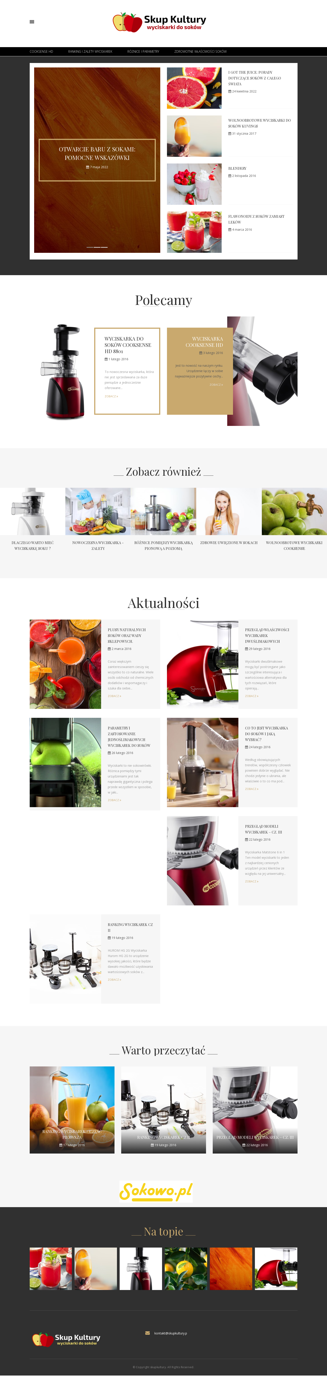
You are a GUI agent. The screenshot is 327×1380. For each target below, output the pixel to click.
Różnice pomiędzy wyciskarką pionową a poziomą (163, 548)
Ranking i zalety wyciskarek (90, 51)
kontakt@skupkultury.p (170, 1336)
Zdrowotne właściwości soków (200, 51)
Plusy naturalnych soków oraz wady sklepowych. (129, 635)
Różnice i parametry (143, 51)
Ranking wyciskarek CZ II (163, 1140)
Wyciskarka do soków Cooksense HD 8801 (128, 344)
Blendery (238, 168)
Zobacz (111, 396)
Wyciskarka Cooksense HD (204, 341)
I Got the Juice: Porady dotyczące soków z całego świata (257, 77)
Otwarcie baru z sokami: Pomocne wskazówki (97, 153)
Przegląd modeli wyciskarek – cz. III (255, 1140)
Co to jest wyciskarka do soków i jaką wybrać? (267, 737)
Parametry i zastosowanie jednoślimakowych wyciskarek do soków (129, 743)
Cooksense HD (41, 51)
